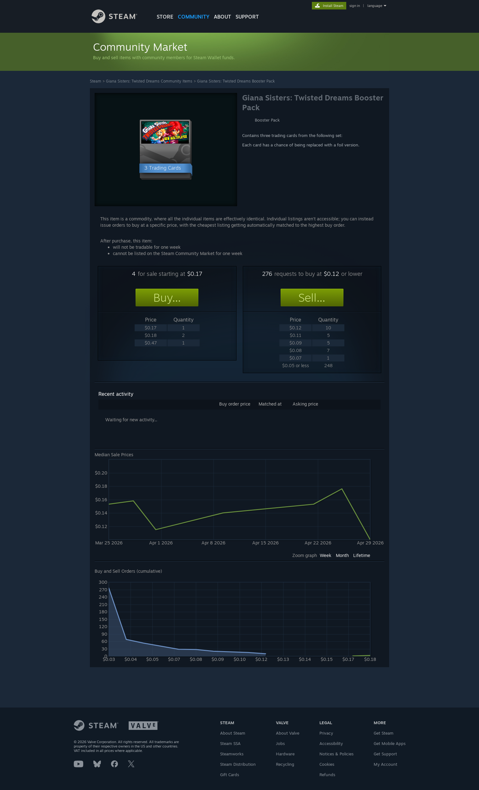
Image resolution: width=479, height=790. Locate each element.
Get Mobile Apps (390, 743)
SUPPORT (247, 17)
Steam (95, 81)
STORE (165, 17)
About (222, 17)
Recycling (285, 764)
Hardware (285, 753)
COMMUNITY (193, 17)
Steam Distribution (238, 764)
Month (342, 555)
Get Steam (384, 733)
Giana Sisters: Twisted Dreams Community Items (149, 81)
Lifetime (361, 555)
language (374, 5)
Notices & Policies (336, 753)
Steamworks (231, 753)
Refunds (327, 774)
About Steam (232, 733)
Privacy (326, 733)
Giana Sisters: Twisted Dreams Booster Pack (236, 81)
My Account (385, 764)
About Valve (287, 733)
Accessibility (331, 743)
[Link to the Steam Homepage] (119, 21)
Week (325, 555)
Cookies (326, 764)
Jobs (280, 743)
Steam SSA (230, 743)
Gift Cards (229, 774)
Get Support (385, 753)
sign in (354, 5)
